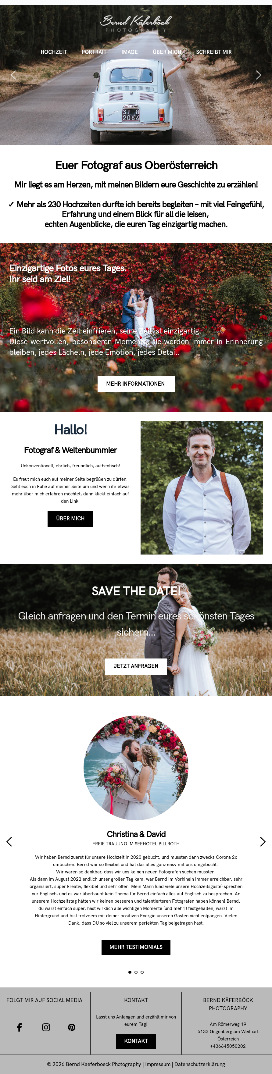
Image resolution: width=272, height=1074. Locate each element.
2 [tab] (136, 972)
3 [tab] (142, 972)
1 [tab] (129, 972)
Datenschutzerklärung (199, 1065)
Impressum (158, 1065)
